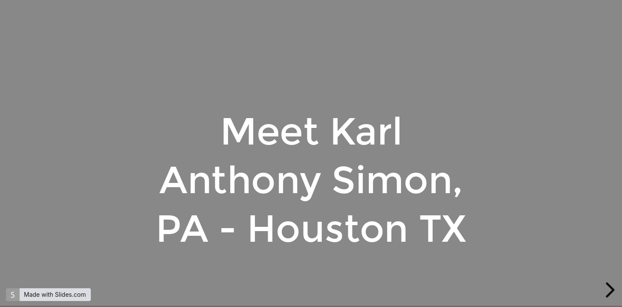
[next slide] (608, 290)
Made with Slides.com (55, 294)
